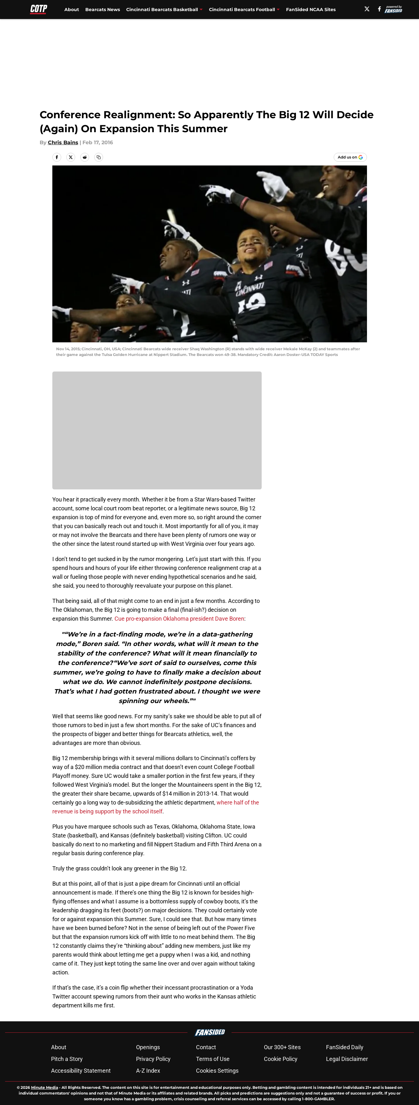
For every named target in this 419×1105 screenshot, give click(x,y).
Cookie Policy (281, 1059)
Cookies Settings (217, 1070)
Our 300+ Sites (282, 1047)
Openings (148, 1047)
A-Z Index (148, 1070)
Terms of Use (213, 1059)
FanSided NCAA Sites (311, 9)
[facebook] (379, 8)
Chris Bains (63, 142)
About (71, 9)
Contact (206, 1047)
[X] (367, 8)
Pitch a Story (67, 1059)
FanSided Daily (344, 1047)
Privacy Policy (153, 1059)
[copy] (98, 157)
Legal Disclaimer (347, 1059)
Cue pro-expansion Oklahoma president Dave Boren (179, 618)
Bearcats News (102, 9)
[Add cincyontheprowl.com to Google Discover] (350, 157)
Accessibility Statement (81, 1070)
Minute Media (44, 1087)
